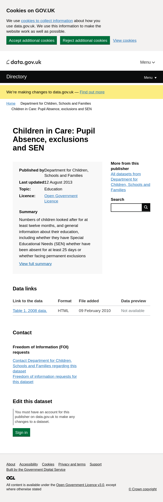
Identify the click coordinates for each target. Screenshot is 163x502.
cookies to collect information (47, 20)
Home (10, 103)
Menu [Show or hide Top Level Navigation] (148, 77)
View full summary (35, 264)
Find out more (92, 92)
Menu (146, 62)
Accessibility (28, 464)
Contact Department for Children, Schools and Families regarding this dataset (45, 365)
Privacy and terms (72, 464)
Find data (146, 207)
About (10, 464)
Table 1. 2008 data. (30, 310)
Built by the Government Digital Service (35, 469)
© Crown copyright (143, 489)
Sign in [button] (21, 432)
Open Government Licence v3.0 (80, 485)
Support (96, 464)
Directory (16, 76)
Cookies (48, 464)
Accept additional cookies (31, 40)
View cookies (125, 40)
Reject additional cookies (85, 40)
